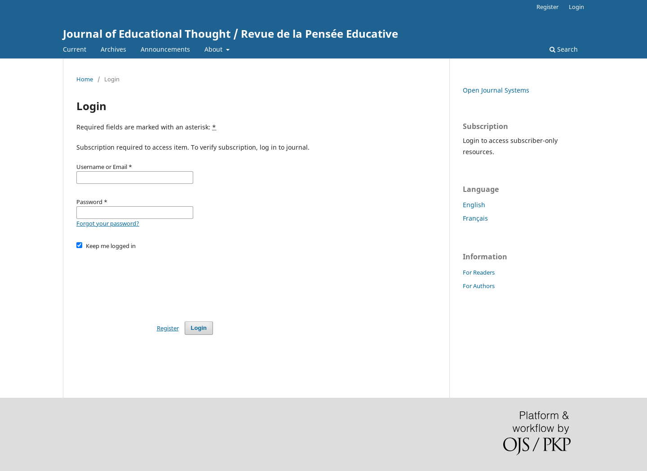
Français (475, 218)
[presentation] (144, 281)
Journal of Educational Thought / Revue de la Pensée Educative (230, 33)
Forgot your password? (107, 223)
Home (84, 79)
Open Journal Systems (496, 90)
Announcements (165, 49)
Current (74, 49)
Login (576, 7)
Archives (113, 49)
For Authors (479, 286)
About (214, 49)
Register (547, 7)
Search (564, 49)
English (474, 204)
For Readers (479, 272)
